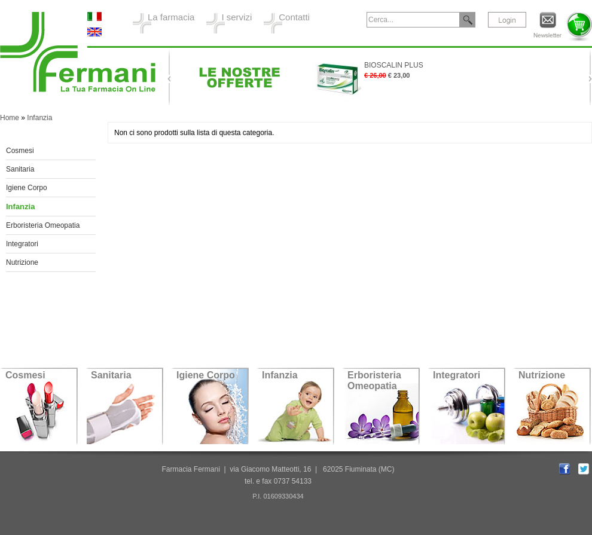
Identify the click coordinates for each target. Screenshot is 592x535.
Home (9, 118)
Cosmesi (20, 150)
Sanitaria (20, 169)
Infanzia (39, 118)
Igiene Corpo (26, 188)
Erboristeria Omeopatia (43, 225)
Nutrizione (22, 262)
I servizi (236, 17)
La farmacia (171, 17)
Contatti (294, 17)
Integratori (22, 244)
